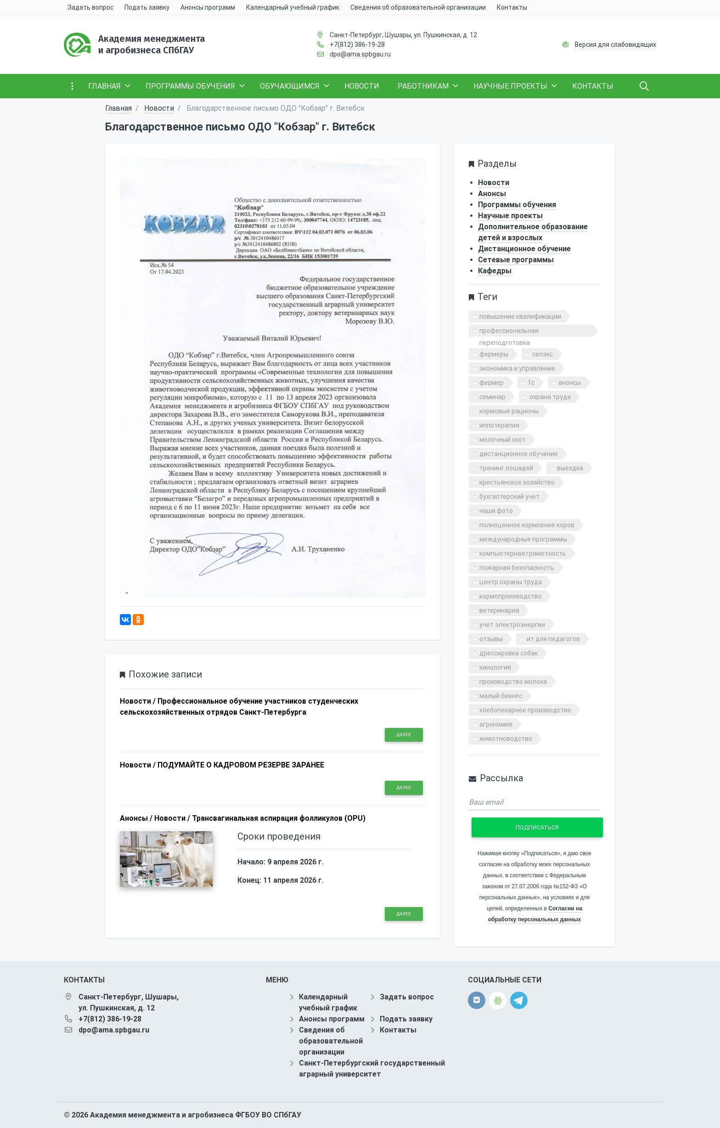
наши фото (496, 510)
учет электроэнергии (512, 624)
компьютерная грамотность (522, 553)
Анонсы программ (332, 1019)
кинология (495, 667)
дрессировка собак (508, 653)
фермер (491, 382)
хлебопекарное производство (525, 710)
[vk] (476, 1000)
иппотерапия (499, 425)
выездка (570, 468)
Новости (159, 108)
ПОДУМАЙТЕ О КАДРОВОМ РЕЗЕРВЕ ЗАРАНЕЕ (241, 765)
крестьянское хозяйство (517, 482)
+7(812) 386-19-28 (357, 44)
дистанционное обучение (518, 453)
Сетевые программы (516, 259)
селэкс (542, 354)
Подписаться (537, 827)
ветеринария (499, 610)
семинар (492, 396)
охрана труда (550, 396)
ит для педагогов (553, 639)
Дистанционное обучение (524, 248)
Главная (118, 108)
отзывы (491, 639)
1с (531, 382)
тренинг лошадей (506, 468)
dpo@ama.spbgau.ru (360, 54)
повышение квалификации (520, 316)
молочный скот (502, 439)
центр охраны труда (510, 582)
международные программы (523, 539)
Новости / (138, 701)
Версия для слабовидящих (615, 44)
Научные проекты (510, 215)
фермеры (493, 354)
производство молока (513, 681)
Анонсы (492, 193)
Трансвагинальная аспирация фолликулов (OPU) (279, 818)
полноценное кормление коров (526, 525)
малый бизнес (500, 695)
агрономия (495, 724)
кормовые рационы (509, 411)
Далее (403, 734)
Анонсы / (136, 818)
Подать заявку (406, 1019)
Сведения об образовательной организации (331, 1041)
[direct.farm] (497, 1001)
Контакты (398, 1030)
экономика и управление (517, 368)
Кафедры (495, 270)
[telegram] (519, 1000)
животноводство (505, 738)
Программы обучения (517, 204)
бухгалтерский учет (509, 496)
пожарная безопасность (516, 567)
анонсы (569, 382)
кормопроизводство (510, 596)
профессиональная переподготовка (509, 332)
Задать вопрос (407, 997)
